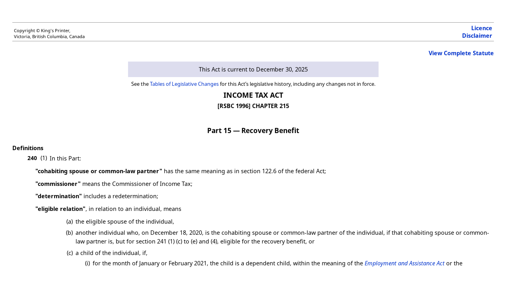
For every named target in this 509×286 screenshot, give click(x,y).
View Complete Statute (461, 53)
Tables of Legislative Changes (184, 83)
